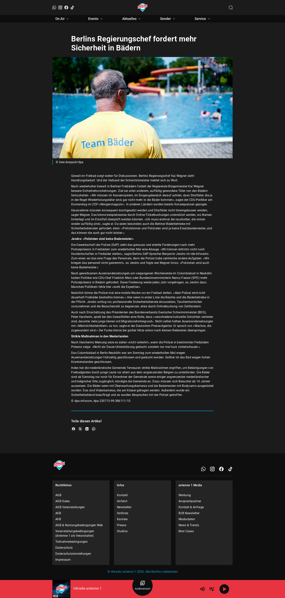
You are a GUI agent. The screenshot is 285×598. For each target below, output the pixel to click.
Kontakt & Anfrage (191, 507)
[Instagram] (60, 7)
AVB (58, 519)
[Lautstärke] (203, 589)
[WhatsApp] (54, 7)
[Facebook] (66, 7)
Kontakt (122, 495)
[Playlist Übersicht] (212, 589)
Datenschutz (64, 547)
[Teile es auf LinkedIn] (87, 429)
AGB (58, 495)
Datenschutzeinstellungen (73, 553)
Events (96, 19)
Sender (168, 19)
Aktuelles (132, 19)
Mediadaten (187, 519)
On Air (62, 19)
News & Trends (189, 525)
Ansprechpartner (190, 501)
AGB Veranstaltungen (70, 507)
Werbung (185, 495)
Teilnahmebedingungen (71, 541)
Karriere (122, 519)
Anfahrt (122, 501)
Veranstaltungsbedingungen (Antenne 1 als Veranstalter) (74, 533)
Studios (122, 531)
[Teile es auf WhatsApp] (93, 429)
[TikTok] (72, 7)
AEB (58, 513)
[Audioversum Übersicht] (142, 585)
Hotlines (122, 513)
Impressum (63, 559)
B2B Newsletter (189, 513)
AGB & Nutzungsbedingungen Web (79, 525)
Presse (121, 525)
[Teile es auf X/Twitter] (80, 429)
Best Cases (186, 531)
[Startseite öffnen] (142, 7)
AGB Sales (62, 501)
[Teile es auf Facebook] (73, 429)
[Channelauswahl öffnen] (231, 8)
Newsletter (124, 507)
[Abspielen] (224, 589)
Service (203, 19)
